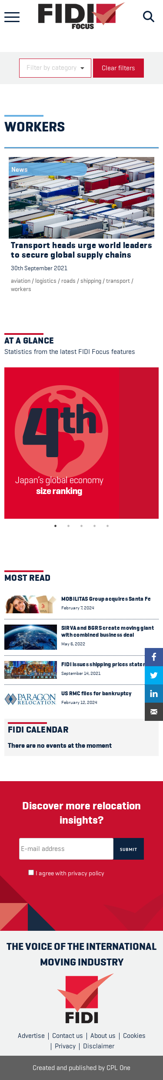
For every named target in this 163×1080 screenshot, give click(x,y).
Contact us (67, 1036)
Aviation (20, 280)
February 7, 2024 (77, 608)
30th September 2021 (39, 268)
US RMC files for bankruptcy (96, 693)
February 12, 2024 (79, 702)
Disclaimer (98, 1046)
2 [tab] (68, 526)
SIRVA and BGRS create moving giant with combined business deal (107, 631)
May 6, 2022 (73, 644)
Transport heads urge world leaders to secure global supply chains (81, 250)
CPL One (118, 1068)
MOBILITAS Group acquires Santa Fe (106, 599)
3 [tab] (81, 526)
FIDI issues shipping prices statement (108, 664)
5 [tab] (107, 526)
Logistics (46, 280)
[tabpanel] (81, 443)
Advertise (31, 1036)
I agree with (70, 873)
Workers (21, 288)
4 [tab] (94, 526)
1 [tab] (55, 526)
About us (103, 1036)
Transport (118, 280)
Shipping (90, 280)
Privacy (65, 1046)
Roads (68, 280)
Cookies (134, 1036)
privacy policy (86, 873)
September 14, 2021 (80, 673)
